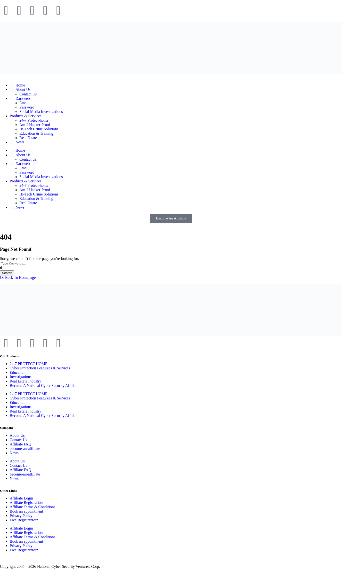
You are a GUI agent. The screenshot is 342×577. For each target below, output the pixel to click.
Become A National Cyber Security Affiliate (44, 385)
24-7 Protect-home (34, 120)
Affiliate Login (21, 498)
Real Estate (28, 138)
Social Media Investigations (41, 111)
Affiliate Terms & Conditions (32, 507)
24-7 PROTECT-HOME (28, 364)
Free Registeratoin (24, 520)
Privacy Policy (21, 516)
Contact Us (28, 94)
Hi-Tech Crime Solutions (38, 129)
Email (24, 103)
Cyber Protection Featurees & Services (40, 368)
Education (17, 372)
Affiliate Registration (26, 502)
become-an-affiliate (25, 448)
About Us (17, 435)
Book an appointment (26, 511)
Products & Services (25, 116)
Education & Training (36, 133)
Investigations (21, 377)
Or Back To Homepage (18, 277)
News (14, 453)
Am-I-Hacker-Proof (34, 125)
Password (26, 107)
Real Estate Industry (25, 381)
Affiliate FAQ (20, 444)
